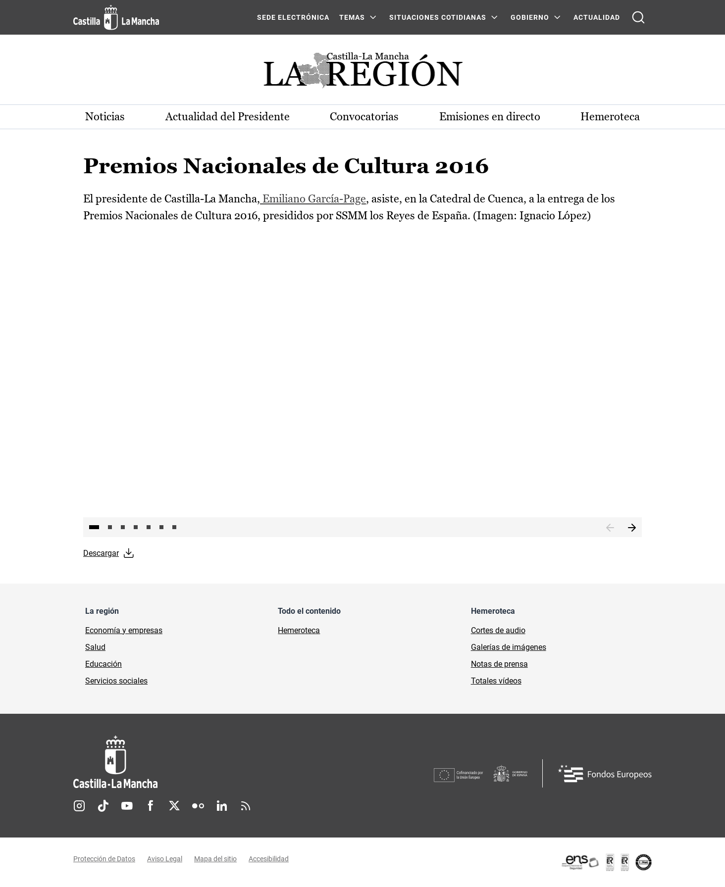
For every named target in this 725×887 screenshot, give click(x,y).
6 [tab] (161, 527)
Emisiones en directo (489, 116)
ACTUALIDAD (596, 17)
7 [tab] (174, 527)
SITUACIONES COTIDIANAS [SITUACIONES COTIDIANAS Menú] (437, 17)
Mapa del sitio (215, 859)
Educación (103, 664)
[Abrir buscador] (638, 17)
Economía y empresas (123, 630)
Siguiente (632, 528)
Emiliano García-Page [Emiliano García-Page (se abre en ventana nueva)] (313, 199)
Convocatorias (364, 116)
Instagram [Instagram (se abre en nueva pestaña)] (79, 806)
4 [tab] (136, 527)
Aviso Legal (164, 859)
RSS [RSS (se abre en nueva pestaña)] (246, 806)
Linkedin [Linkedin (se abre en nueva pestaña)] (222, 806)
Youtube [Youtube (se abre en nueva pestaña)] (127, 806)
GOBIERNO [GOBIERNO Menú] (530, 17)
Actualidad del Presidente (227, 116)
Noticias (105, 116)
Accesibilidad (269, 859)
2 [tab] (110, 527)
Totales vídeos (496, 681)
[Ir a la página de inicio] (116, 17)
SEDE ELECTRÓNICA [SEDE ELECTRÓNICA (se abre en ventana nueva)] (293, 17)
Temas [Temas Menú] (352, 17)
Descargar (101, 553)
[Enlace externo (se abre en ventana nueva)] (606, 862)
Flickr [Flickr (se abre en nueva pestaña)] (198, 806)
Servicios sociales (116, 681)
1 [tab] (94, 527)
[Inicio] (207, 762)
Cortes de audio (498, 630)
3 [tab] (123, 527)
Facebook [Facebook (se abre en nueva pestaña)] (150, 806)
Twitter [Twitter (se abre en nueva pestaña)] (174, 806)
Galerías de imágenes (508, 647)
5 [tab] (149, 527)
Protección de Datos (104, 859)
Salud (95, 647)
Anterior (610, 528)
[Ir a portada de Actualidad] (362, 73)
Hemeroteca (610, 116)
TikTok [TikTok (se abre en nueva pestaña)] (103, 806)
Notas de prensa (499, 664)
